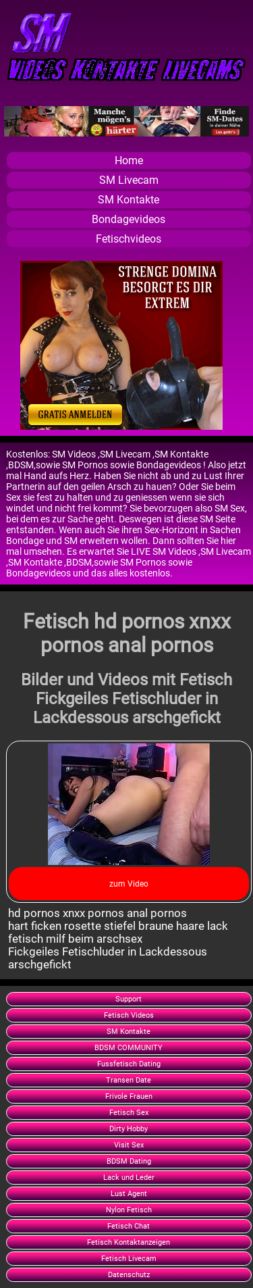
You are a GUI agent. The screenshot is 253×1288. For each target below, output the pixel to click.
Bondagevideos (128, 219)
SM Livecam (129, 180)
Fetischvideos (128, 238)
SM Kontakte (128, 199)
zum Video (128, 884)
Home (129, 160)
